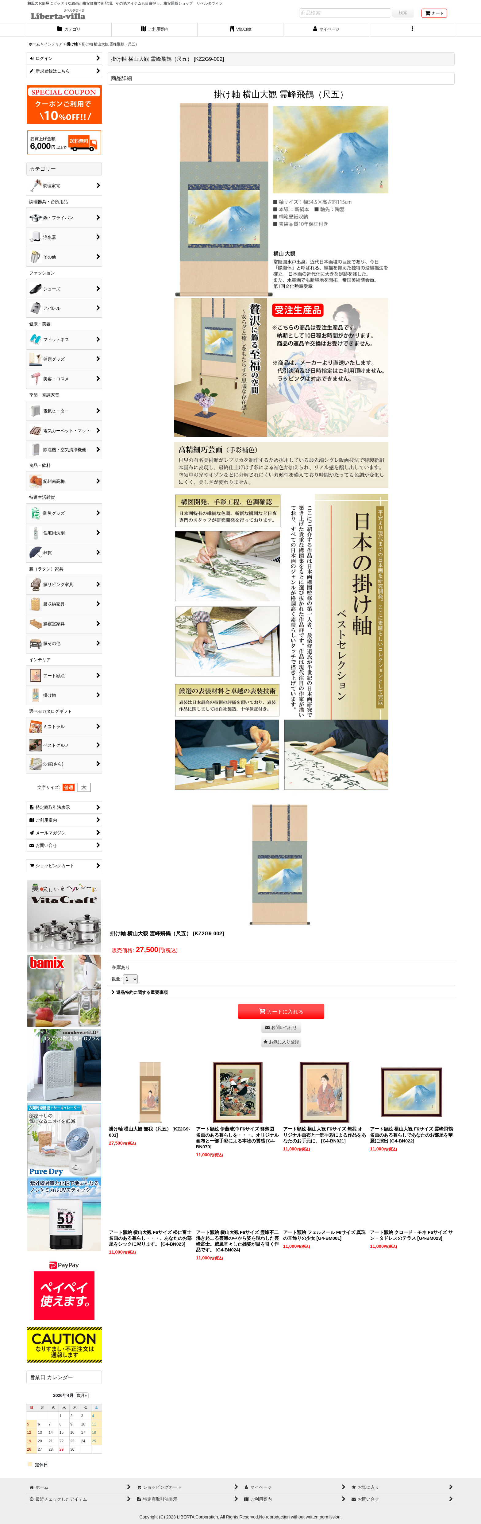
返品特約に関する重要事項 (140, 992)
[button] (412, 30)
